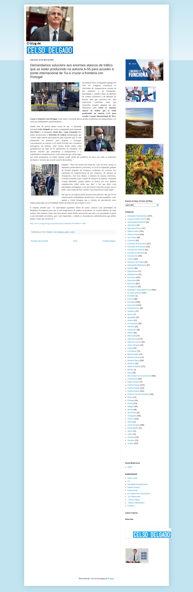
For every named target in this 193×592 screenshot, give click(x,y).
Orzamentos (132, 379)
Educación (131, 280)
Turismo (130, 419)
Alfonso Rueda (133, 234)
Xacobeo (130, 440)
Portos (130, 397)
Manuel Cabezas (134, 357)
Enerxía (130, 299)
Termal (130, 410)
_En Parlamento (133, 497)
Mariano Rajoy (133, 360)
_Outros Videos (133, 500)
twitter (129, 467)
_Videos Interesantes (135, 503)
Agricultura (131, 225)
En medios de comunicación (138, 494)
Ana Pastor (131, 237)
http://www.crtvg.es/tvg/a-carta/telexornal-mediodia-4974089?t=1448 (58, 223)
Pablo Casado (133, 382)
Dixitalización (132, 274)
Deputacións (132, 271)
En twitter (131, 296)
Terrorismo (131, 413)
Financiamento (133, 308)
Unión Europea (133, 425)
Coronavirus (132, 256)
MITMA (130, 370)
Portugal (130, 400)
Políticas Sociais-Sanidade (138, 394)
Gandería (131, 311)
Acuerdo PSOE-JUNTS (136, 219)
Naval (129, 373)
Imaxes (130, 320)
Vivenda (130, 437)
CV (128, 481)
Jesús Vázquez (133, 345)
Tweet (129, 422)
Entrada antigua (109, 241)
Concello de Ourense (135, 250)
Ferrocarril (131, 305)
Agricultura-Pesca (134, 228)
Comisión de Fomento (136, 247)
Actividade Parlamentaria (137, 216)
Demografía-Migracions (136, 265)
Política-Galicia (133, 391)
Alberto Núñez (133, 231)
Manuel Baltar (133, 354)
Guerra (130, 314)
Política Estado (133, 388)
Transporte (131, 416)
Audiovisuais (132, 490)
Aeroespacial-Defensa (136, 222)
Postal (129, 403)
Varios (129, 431)
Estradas (130, 302)
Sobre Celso (132, 478)
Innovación (131, 330)
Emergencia (132, 287)
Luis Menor (131, 351)
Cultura (130, 259)
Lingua (130, 348)
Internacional (132, 339)
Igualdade (131, 317)
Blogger (111, 579)
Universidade (132, 428)
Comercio (131, 240)
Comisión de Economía (136, 244)
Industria (130, 327)
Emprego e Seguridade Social (139, 290)
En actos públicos (134, 293)
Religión (130, 406)
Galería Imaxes (133, 487)
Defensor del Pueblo (135, 262)
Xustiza (130, 443)
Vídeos (130, 434)
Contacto (131, 506)
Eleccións (131, 284)
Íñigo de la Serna (134, 342)
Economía (131, 277)
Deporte (130, 268)
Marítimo (130, 363)
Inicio (75, 241)
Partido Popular (133, 385)
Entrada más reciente (39, 241)
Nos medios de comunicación (139, 376)
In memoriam (132, 324)
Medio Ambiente (133, 366)
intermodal (131, 336)
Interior (130, 333)
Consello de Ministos (135, 253)
